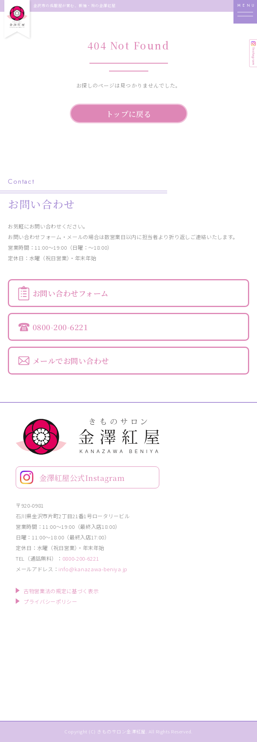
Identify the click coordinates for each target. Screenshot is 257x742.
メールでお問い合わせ (71, 360)
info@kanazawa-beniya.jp (92, 569)
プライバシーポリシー (50, 601)
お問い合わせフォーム (71, 293)
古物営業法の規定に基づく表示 (61, 591)
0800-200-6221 (60, 327)
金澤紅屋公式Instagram (81, 477)
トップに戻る (128, 113)
